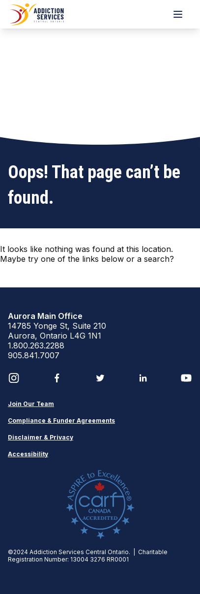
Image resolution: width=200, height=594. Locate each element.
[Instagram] (14, 378)
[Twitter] (100, 378)
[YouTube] (186, 378)
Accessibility (28, 454)
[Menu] (178, 14)
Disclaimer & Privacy (40, 437)
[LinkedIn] (143, 378)
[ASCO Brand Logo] (37, 14)
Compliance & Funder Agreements (61, 420)
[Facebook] (57, 378)
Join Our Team (31, 403)
